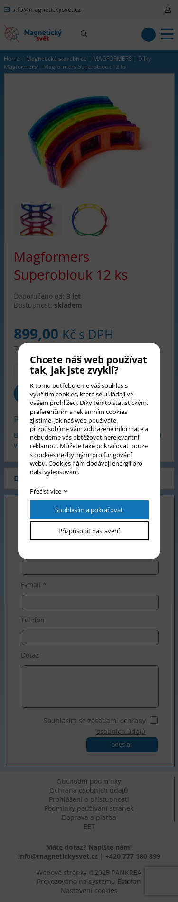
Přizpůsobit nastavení (89, 530)
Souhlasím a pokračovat (89, 510)
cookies (66, 394)
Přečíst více (45, 491)
